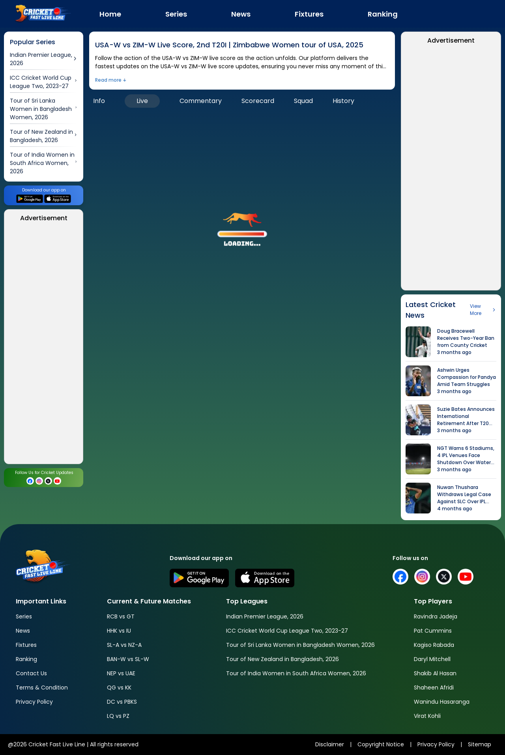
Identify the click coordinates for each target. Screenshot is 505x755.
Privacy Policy (34, 702)
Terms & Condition (42, 687)
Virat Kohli (427, 716)
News (23, 631)
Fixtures (26, 645)
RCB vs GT (121, 616)
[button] (242, 226)
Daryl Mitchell (432, 659)
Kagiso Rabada (434, 645)
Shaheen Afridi (434, 687)
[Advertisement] (43, 345)
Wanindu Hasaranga (441, 702)
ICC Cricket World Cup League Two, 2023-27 (287, 631)
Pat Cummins (433, 631)
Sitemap (479, 744)
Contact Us (31, 673)
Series (24, 616)
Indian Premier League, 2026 (264, 616)
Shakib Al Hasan (435, 673)
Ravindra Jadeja (435, 616)
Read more (108, 80)
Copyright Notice (380, 744)
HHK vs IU (119, 631)
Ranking (26, 659)
